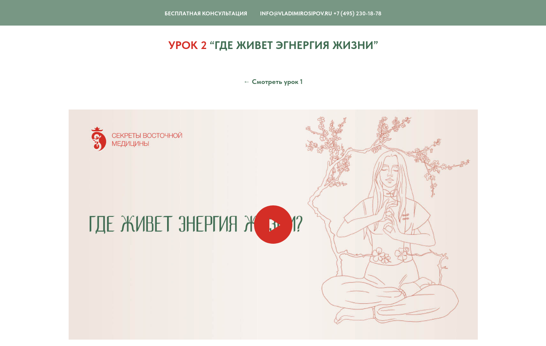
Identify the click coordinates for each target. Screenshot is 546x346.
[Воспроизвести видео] (273, 224)
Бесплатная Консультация (206, 13)
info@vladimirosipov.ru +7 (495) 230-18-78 (320, 13)
